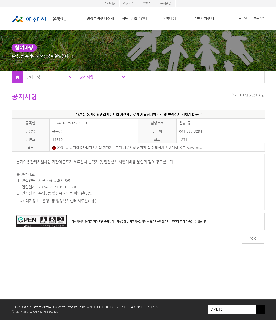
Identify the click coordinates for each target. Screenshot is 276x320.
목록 (253, 239)
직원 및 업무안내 (135, 18)
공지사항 (86, 77)
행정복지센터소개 (100, 18)
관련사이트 (232, 309)
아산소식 (128, 3)
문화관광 (165, 3)
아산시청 (110, 3)
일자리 (147, 3)
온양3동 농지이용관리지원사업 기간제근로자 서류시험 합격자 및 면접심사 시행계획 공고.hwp (127, 148)
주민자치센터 (203, 18)
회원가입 (259, 18)
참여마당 (169, 18)
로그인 (243, 18)
